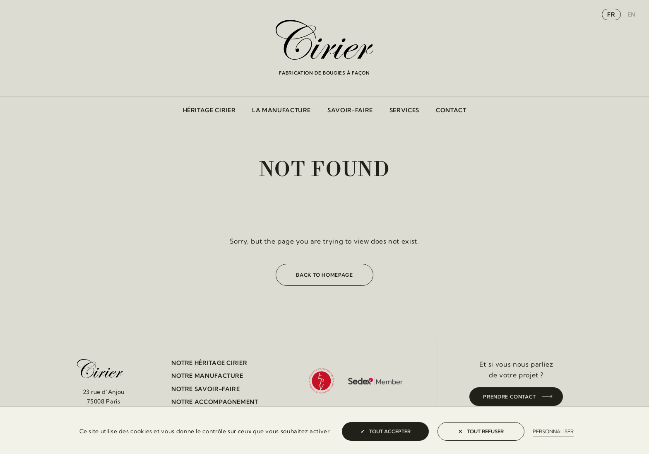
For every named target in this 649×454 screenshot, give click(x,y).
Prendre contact (509, 397)
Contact (451, 110)
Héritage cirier (209, 110)
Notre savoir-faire (205, 389)
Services (404, 110)
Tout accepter (386, 431)
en (631, 14)
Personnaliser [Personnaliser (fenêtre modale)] (553, 431)
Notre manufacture (207, 375)
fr (611, 14)
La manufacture (281, 110)
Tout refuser (481, 431)
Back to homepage (324, 275)
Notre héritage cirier (209, 363)
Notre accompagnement (214, 402)
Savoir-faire (350, 110)
